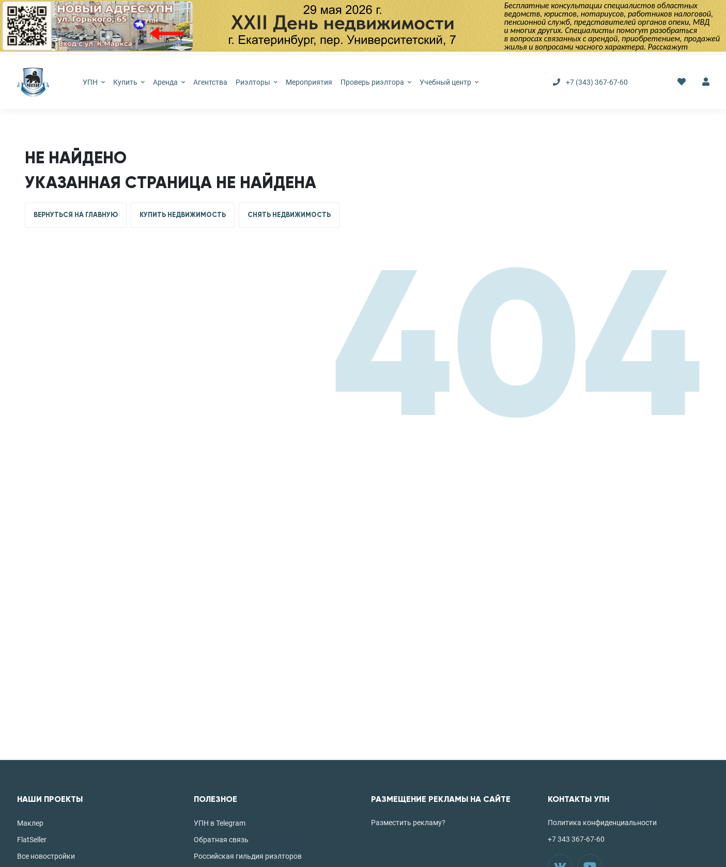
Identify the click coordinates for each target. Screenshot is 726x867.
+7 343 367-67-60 (576, 839)
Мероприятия (309, 82)
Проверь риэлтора (376, 82)
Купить (129, 82)
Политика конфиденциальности (602, 822)
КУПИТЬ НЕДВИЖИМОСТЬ (183, 215)
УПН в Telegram (219, 823)
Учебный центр (449, 82)
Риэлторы (256, 82)
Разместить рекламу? (408, 822)
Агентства (210, 82)
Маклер (30, 823)
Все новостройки (46, 856)
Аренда (169, 82)
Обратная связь (221, 839)
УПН (94, 82)
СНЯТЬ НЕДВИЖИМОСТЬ (289, 215)
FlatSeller (32, 839)
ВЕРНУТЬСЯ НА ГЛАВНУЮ (76, 215)
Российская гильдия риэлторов (248, 856)
